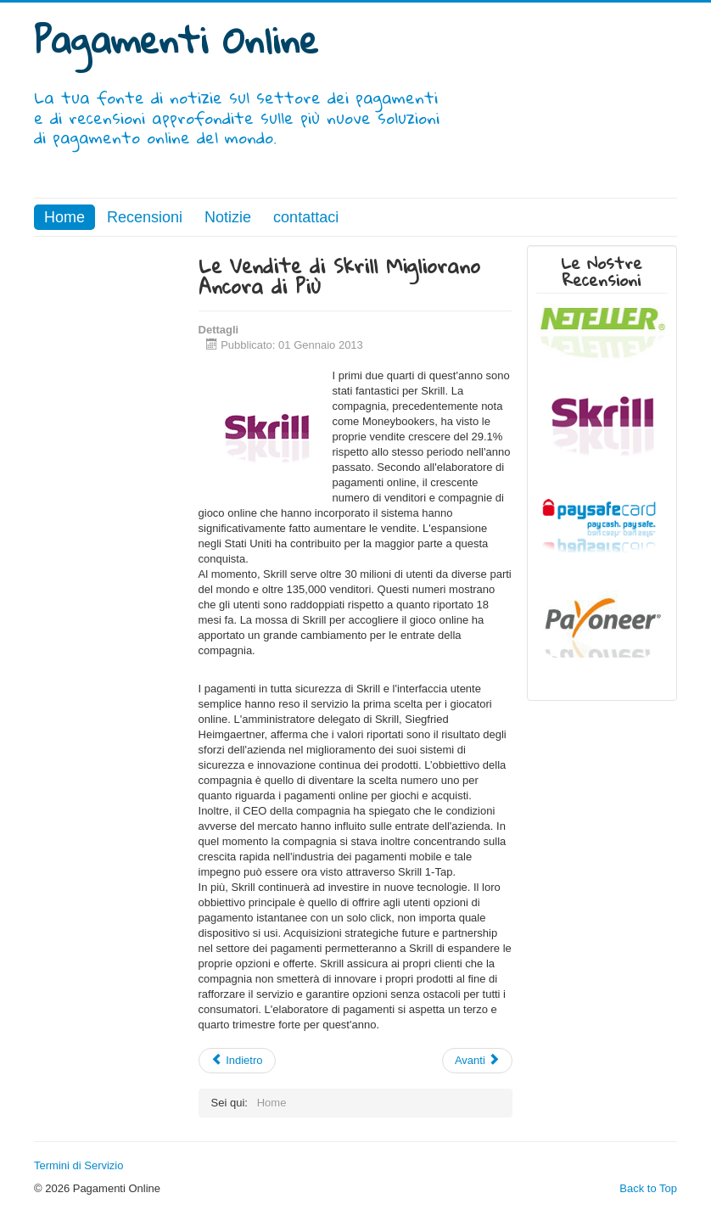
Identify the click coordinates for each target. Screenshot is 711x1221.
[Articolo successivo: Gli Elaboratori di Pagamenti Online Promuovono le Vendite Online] (477, 1060)
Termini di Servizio (78, 1165)
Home (64, 217)
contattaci (306, 217)
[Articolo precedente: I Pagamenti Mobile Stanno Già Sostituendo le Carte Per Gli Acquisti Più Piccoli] (237, 1060)
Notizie (227, 217)
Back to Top (648, 1188)
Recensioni (144, 217)
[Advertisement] (109, 499)
